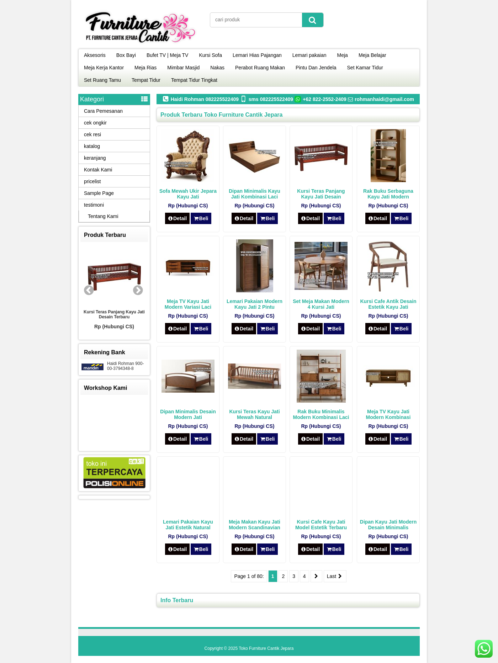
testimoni (94, 205)
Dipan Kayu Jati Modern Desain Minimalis (388, 524)
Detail (177, 218)
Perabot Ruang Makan (260, 67)
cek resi (92, 134)
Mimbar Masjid (183, 67)
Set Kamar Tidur (365, 67)
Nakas (217, 67)
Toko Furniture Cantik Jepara (266, 648)
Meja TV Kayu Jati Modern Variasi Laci (188, 304)
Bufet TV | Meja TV (168, 55)
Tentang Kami (103, 216)
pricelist (92, 181)
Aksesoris (95, 55)
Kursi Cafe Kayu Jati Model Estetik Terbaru (321, 524)
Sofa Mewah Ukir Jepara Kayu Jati (188, 194)
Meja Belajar (372, 55)
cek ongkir (95, 123)
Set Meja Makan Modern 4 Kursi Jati (321, 304)
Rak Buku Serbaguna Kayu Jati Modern (388, 194)
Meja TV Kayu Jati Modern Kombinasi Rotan (388, 417)
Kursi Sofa (210, 55)
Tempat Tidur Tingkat (194, 80)
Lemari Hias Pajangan (257, 55)
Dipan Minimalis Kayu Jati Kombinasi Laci (254, 194)
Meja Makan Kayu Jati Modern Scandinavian (254, 524)
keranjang (95, 158)
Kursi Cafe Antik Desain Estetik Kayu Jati (388, 304)
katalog (92, 146)
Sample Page (99, 193)
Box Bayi (126, 55)
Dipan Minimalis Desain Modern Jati (188, 414)
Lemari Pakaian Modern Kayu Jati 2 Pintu (254, 304)
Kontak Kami (98, 170)
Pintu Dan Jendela (316, 67)
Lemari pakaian (309, 55)
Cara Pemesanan (103, 111)
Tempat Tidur (146, 80)
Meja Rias (145, 67)
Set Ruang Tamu (102, 80)
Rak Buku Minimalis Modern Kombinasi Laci (321, 414)
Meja (342, 55)
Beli (201, 218)
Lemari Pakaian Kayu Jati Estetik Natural (188, 524)
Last (335, 576)
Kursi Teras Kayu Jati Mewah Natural (254, 414)
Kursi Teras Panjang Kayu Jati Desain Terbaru (321, 196)
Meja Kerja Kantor (104, 67)
